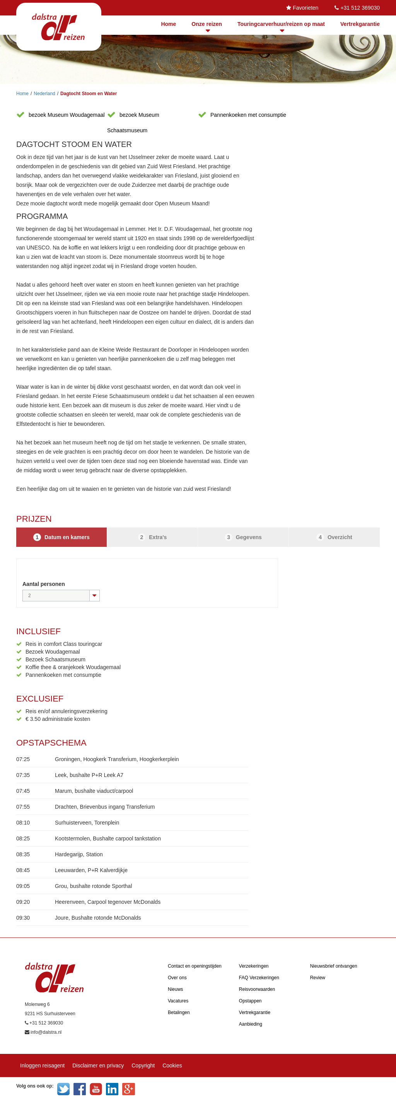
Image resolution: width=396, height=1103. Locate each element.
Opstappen (250, 1001)
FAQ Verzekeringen (259, 977)
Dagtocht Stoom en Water (88, 93)
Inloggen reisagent (42, 1065)
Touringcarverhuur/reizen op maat (281, 24)
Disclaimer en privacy (98, 1065)
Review (317, 977)
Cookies (172, 1065)
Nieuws (175, 989)
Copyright (143, 1065)
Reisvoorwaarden (257, 989)
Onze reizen (206, 24)
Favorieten (305, 7)
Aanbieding (250, 1024)
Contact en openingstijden (195, 966)
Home (168, 24)
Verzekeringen (254, 966)
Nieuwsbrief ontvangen (333, 966)
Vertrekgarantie (360, 24)
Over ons (177, 977)
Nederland (44, 93)
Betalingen (179, 1012)
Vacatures (178, 1001)
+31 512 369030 (360, 7)
